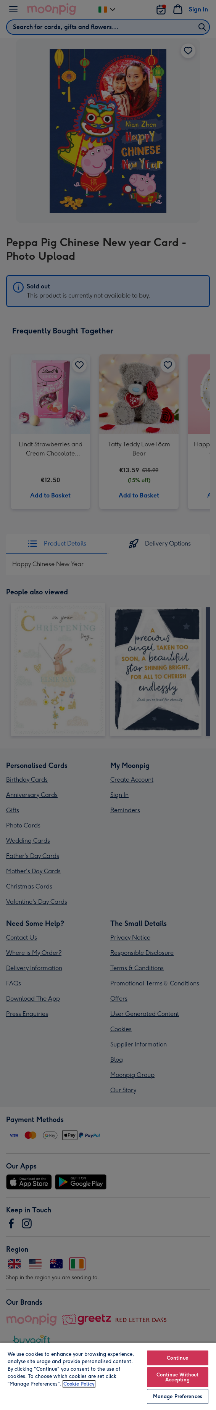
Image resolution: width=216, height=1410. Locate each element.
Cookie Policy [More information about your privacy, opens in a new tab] (79, 1384)
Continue (177, 1358)
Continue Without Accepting (177, 1377)
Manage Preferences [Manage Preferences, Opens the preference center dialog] (177, 1396)
